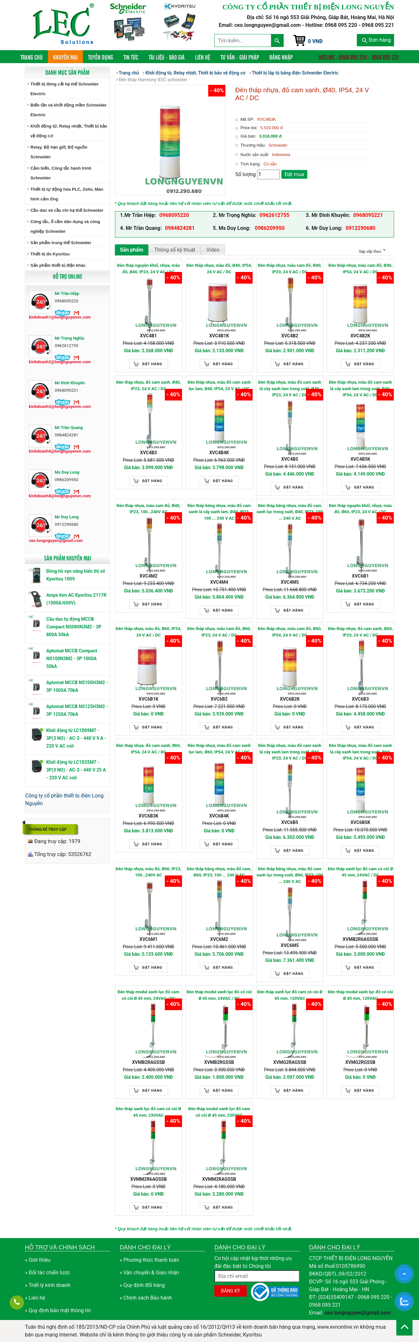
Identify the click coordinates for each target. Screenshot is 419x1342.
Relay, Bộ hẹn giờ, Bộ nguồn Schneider (58, 152)
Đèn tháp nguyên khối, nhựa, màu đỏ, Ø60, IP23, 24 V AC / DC (360, 508)
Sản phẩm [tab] (131, 250)
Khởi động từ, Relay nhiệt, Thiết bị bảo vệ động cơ (68, 131)
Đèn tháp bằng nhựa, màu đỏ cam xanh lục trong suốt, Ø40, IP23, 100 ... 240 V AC (289, 512)
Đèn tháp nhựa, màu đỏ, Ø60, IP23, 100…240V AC (148, 872)
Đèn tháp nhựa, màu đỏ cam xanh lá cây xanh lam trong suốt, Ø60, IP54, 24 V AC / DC (360, 752)
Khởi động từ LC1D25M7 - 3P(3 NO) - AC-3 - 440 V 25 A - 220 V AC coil (76, 770)
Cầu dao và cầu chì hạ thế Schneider (66, 210)
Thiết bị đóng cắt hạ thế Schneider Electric (64, 89)
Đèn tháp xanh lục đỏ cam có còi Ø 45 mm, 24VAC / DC (360, 872)
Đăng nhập (281, 57)
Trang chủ (34, 56)
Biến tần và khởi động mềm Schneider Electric (68, 110)
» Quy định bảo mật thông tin (58, 1310)
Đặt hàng (152, 364)
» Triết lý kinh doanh (48, 1285)
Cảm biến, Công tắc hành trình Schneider (60, 173)
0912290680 (361, 228)
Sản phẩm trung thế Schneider (60, 242)
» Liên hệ (35, 1298)
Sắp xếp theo (371, 251)
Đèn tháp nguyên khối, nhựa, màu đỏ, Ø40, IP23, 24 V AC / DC (148, 268)
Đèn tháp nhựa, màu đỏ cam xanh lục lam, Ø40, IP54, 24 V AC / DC (219, 385)
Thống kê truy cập (47, 829)
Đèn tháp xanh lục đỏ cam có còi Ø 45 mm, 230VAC (148, 1112)
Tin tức (130, 57)
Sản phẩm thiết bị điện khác (57, 265)
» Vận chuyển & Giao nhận (149, 1272)
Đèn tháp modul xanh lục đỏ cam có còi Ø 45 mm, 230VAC (219, 1112)
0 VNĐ (315, 41)
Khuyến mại (65, 57)
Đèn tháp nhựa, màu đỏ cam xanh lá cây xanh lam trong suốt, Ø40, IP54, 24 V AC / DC (360, 388)
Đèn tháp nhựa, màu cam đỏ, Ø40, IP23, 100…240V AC (148, 508)
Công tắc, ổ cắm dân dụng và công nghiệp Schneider (65, 226)
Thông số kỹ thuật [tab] (174, 250)
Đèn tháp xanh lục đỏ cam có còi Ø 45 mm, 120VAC (290, 995)
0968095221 (368, 215)
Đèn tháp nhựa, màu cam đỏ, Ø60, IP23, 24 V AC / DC (219, 631)
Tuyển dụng (100, 57)
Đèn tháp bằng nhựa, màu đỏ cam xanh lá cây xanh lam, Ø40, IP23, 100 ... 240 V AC (219, 512)
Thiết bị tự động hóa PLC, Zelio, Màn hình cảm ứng (66, 194)
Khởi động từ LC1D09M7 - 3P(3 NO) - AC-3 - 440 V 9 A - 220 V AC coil (76, 738)
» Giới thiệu (38, 1260)
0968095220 (174, 215)
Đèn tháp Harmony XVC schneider (153, 79)
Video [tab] (213, 250)
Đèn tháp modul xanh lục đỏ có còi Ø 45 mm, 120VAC (360, 995)
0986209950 (269, 228)
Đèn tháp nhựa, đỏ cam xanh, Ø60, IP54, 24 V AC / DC (148, 748)
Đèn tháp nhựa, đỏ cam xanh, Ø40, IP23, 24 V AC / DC (148, 385)
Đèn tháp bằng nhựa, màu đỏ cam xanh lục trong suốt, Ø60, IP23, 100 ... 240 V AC (289, 875)
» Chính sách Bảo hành (146, 1298)
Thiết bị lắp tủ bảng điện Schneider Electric (295, 72)
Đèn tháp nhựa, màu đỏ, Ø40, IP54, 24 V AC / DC (219, 268)
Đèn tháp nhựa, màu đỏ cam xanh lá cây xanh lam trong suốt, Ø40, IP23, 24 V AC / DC (289, 388)
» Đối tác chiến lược (47, 1272)
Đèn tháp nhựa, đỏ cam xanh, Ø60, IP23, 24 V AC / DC (360, 631)
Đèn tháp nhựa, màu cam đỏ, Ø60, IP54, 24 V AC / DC (290, 631)
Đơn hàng (376, 40)
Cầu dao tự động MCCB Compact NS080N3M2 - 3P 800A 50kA (73, 626)
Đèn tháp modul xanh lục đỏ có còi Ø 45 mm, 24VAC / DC (219, 995)
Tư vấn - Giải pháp (240, 57)
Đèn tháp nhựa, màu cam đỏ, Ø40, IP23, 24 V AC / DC (290, 268)
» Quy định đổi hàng (142, 1285)
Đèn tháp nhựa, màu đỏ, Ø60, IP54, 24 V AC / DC (148, 631)
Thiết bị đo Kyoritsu (50, 254)
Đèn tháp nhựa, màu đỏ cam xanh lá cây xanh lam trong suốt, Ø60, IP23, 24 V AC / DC (289, 752)
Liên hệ (202, 57)
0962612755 (274, 215)
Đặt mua (294, 174)
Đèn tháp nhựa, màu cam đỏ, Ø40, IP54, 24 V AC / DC (360, 268)
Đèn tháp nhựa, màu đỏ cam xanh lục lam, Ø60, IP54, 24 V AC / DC (219, 748)
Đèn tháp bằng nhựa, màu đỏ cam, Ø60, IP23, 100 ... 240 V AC (219, 872)
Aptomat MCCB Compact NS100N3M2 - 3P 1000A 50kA (71, 658)
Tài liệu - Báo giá (167, 57)
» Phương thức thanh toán (149, 1260)
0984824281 (180, 228)
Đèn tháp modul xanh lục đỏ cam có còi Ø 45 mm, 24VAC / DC (148, 995)
